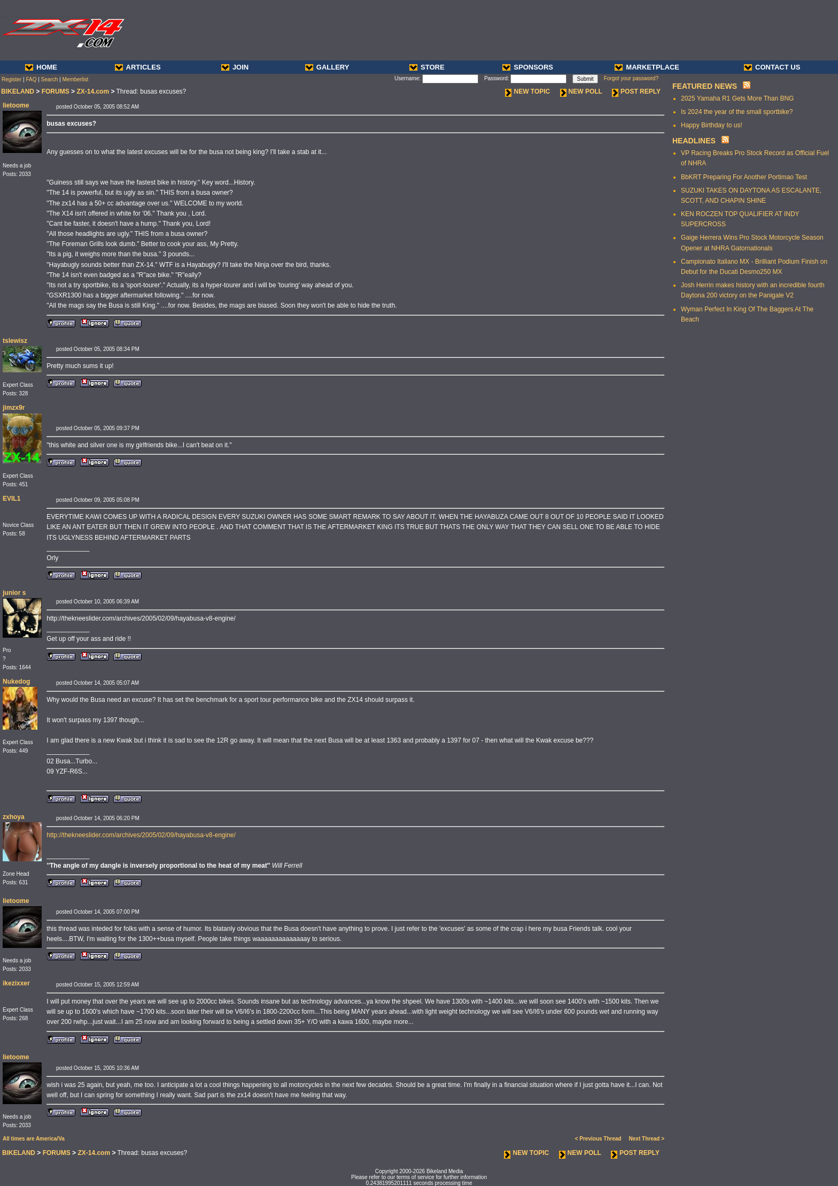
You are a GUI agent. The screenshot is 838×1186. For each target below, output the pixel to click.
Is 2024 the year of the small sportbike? (737, 112)
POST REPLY (636, 91)
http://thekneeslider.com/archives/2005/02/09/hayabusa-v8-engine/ (141, 835)
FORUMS (55, 91)
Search (49, 79)
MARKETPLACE (647, 67)
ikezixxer (16, 983)
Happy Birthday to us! (711, 125)
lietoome (16, 105)
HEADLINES (694, 140)
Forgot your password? (631, 78)
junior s (14, 592)
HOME (41, 67)
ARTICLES (138, 67)
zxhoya (14, 817)
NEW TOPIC (527, 91)
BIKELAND (17, 91)
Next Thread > (646, 1139)
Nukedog (16, 681)
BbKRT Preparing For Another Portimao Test (744, 177)
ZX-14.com (92, 91)
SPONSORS (527, 67)
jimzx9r (14, 407)
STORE (427, 67)
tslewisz (15, 341)
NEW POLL (581, 91)
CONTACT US (772, 67)
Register (11, 79)
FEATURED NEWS (704, 86)
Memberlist (75, 79)
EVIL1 (11, 498)
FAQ (31, 79)
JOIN (235, 67)
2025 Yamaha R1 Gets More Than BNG (737, 98)
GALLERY (327, 67)
